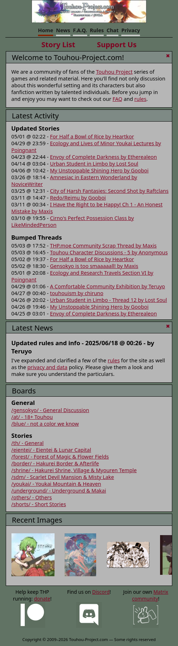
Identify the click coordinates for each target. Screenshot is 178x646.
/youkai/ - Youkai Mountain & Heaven (56, 483)
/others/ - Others (31, 497)
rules (140, 99)
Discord (101, 591)
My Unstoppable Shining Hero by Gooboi (99, 170)
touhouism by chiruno (76, 293)
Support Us (117, 44)
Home (45, 30)
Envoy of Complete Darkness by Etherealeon (103, 156)
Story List (58, 44)
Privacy (130, 30)
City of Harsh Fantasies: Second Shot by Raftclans (109, 190)
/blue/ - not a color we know (45, 423)
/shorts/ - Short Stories (38, 504)
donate (42, 598)
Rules (97, 30)
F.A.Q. (80, 30)
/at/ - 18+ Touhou (32, 416)
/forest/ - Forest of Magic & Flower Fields (60, 456)
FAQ (117, 99)
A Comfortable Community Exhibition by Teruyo (107, 286)
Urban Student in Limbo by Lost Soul (94, 163)
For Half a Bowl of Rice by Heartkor (92, 136)
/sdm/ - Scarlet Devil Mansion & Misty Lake (62, 477)
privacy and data (47, 367)
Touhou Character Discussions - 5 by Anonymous (109, 252)
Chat (112, 30)
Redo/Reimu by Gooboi (78, 197)
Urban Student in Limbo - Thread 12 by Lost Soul (108, 300)
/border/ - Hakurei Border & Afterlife (55, 463)
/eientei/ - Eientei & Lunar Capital (51, 449)
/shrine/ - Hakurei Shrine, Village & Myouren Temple (74, 470)
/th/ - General (27, 443)
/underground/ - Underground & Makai (58, 490)
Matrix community (150, 595)
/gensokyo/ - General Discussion (50, 410)
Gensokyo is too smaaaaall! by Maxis (94, 266)
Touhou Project (114, 71)
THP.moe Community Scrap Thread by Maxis (103, 245)
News (63, 30)
